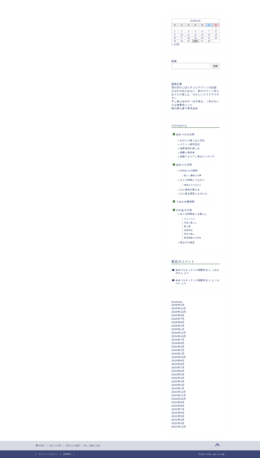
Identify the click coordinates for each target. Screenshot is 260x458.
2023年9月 (178, 360)
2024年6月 (178, 343)
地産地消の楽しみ (190, 148)
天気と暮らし (190, 223)
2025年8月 (178, 315)
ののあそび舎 (143, 4)
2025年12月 (178, 308)
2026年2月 (178, 305)
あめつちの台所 (92, 4)
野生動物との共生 (192, 238)
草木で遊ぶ (189, 234)
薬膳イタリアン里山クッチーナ (197, 156)
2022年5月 (178, 416)
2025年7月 (178, 318)
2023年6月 (178, 371)
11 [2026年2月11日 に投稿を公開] (188, 35)
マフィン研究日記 (190, 144)
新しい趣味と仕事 (44, 19)
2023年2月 (178, 385)
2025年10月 (178, 312)
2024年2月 (178, 350)
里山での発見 (187, 242)
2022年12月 (178, 392)
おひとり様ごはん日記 (192, 140)
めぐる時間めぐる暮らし (193, 214)
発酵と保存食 (187, 152)
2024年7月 (178, 339)
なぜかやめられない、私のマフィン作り (195, 91)
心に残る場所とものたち (193, 194)
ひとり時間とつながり (192, 180)
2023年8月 (178, 364)
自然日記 (188, 230)
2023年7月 (178, 367)
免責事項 (67, 454)
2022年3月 (178, 423)
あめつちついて (65, 4)
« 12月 (175, 44)
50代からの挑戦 (189, 171)
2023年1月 (178, 388)
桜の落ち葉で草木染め (184, 108)
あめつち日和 (119, 4)
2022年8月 (178, 405)
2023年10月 (178, 357)
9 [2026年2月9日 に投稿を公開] (175, 35)
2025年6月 (178, 322)
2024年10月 (178, 336)
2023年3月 (178, 381)
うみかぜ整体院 (185, 201)
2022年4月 (178, 419)
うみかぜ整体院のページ (174, 4)
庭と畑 (187, 227)
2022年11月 (178, 395)
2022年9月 (178, 402)
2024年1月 (178, 353)
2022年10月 (178, 399)
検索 (174, 61)
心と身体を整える (190, 190)
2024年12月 (178, 332)
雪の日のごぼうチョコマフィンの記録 (194, 87)
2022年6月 (178, 412)
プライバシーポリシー (48, 454)
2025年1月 (178, 329)
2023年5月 (178, 374)
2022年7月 (178, 409)
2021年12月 (178, 426)
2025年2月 (178, 325)
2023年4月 (178, 378)
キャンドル (189, 219)
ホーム (44, 4)
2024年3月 (178, 346)
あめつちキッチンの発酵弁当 (192, 270)
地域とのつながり (192, 185)
